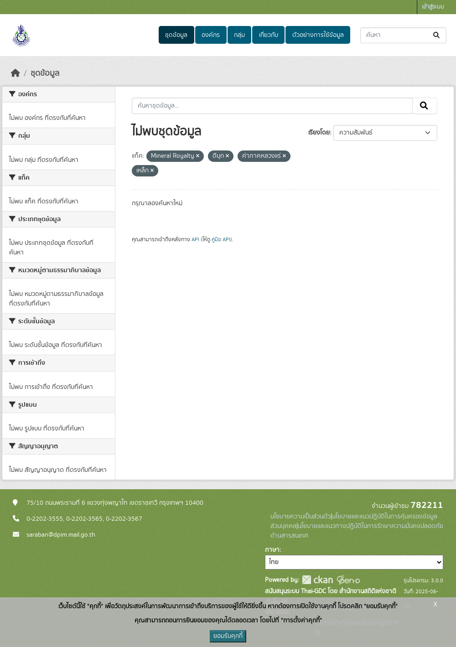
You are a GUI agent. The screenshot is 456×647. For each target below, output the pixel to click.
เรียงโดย (319, 132)
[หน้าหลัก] (15, 73)
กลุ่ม (239, 35)
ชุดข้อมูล (176, 35)
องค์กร (211, 35)
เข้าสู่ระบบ (433, 7)
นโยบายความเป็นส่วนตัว (300, 516)
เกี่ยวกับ (268, 35)
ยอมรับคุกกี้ (228, 636)
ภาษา (272, 549)
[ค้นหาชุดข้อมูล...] (403, 35)
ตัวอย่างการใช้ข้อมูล (318, 35)
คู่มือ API (221, 239)
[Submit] (437, 35)
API (195, 239)
